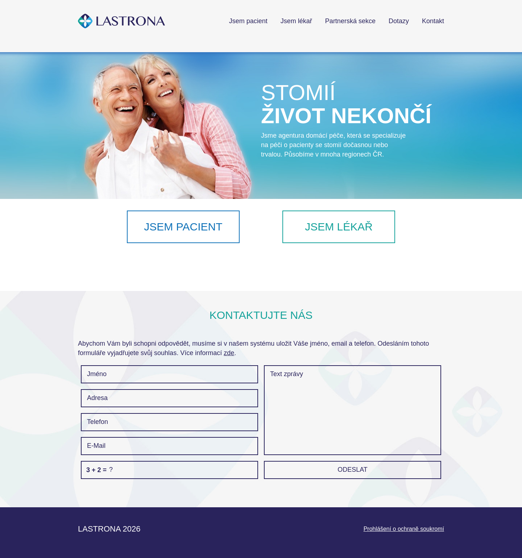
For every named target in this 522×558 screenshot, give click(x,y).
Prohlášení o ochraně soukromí (404, 529)
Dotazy (399, 21)
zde (229, 353)
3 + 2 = (96, 470)
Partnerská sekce (350, 21)
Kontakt (433, 21)
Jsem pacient (248, 21)
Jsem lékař (296, 21)
